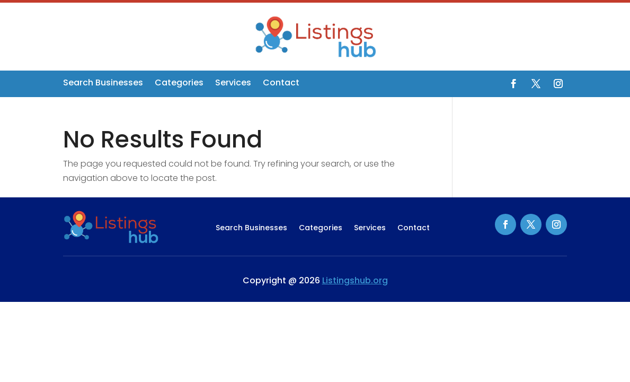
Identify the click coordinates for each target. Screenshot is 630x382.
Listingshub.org (355, 280)
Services (233, 84)
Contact (281, 84)
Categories (179, 84)
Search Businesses (103, 84)
